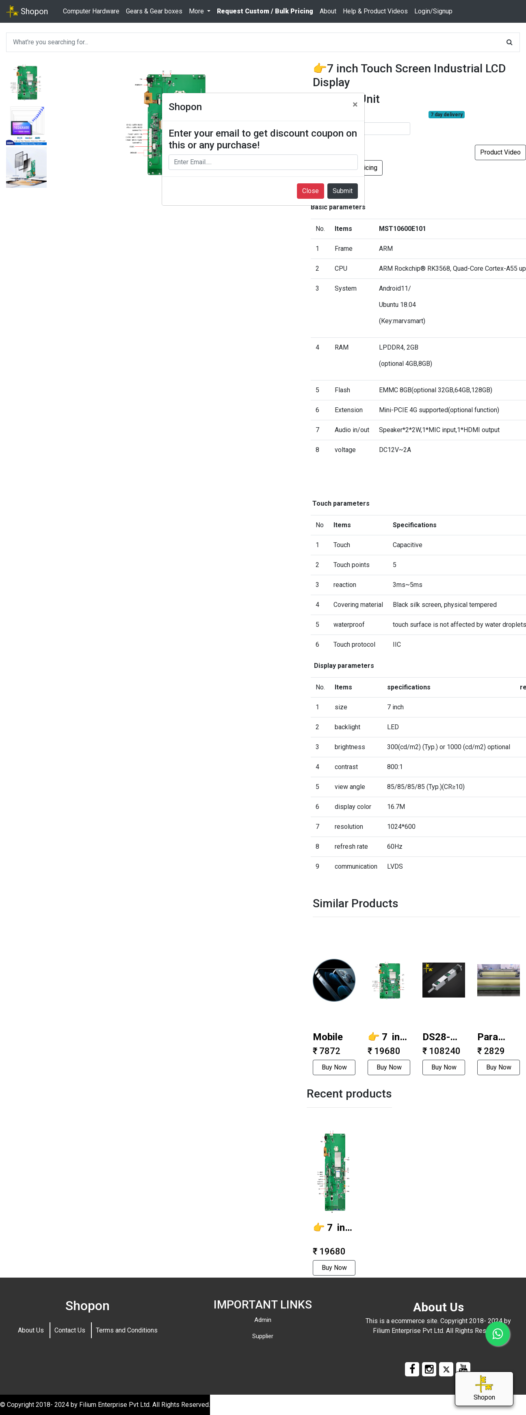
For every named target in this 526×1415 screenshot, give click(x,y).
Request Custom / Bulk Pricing (265, 11)
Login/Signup (433, 11)
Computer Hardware (91, 11)
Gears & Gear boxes (154, 11)
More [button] (197, 11)
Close (310, 191)
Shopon (27, 11)
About (328, 11)
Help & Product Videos (375, 11)
